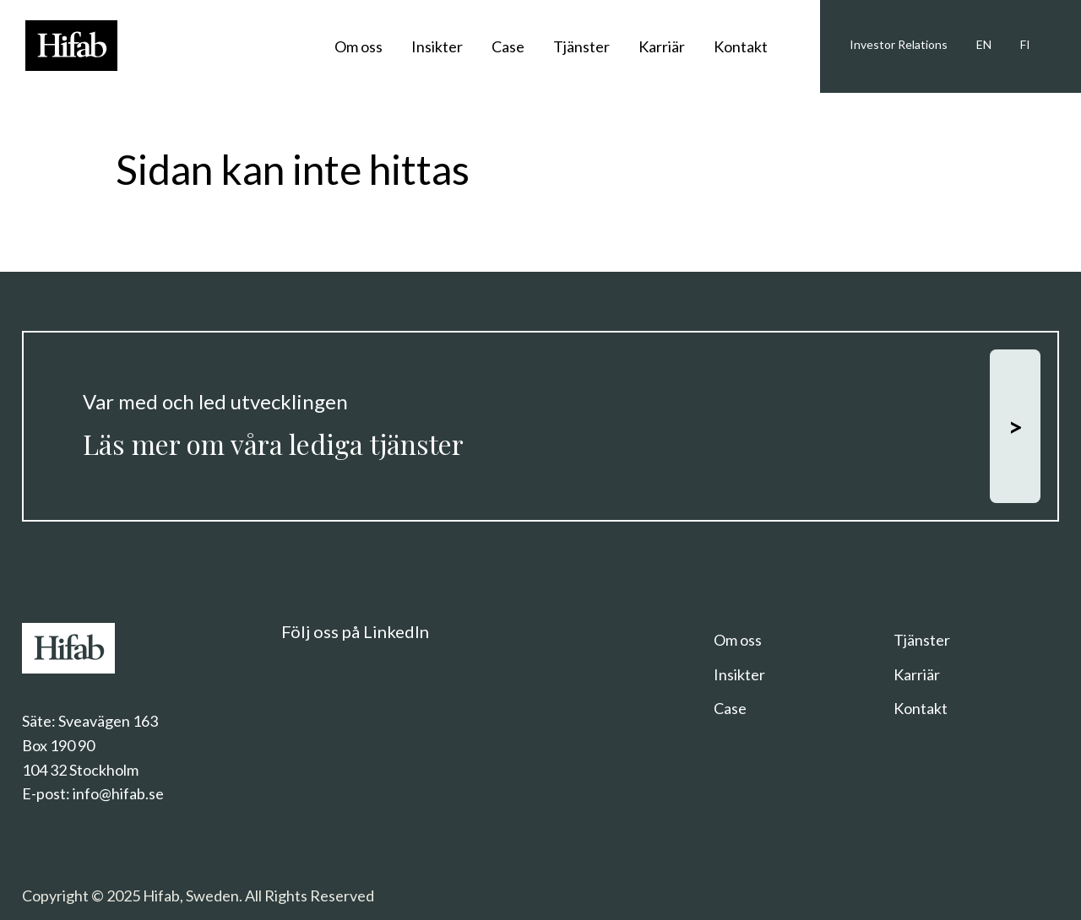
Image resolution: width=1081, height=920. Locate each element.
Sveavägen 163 (108, 721)
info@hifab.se (118, 793)
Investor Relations (899, 44)
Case (508, 46)
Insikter (437, 46)
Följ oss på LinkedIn (355, 631)
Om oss (358, 46)
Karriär (661, 46)
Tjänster (581, 46)
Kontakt (741, 46)
